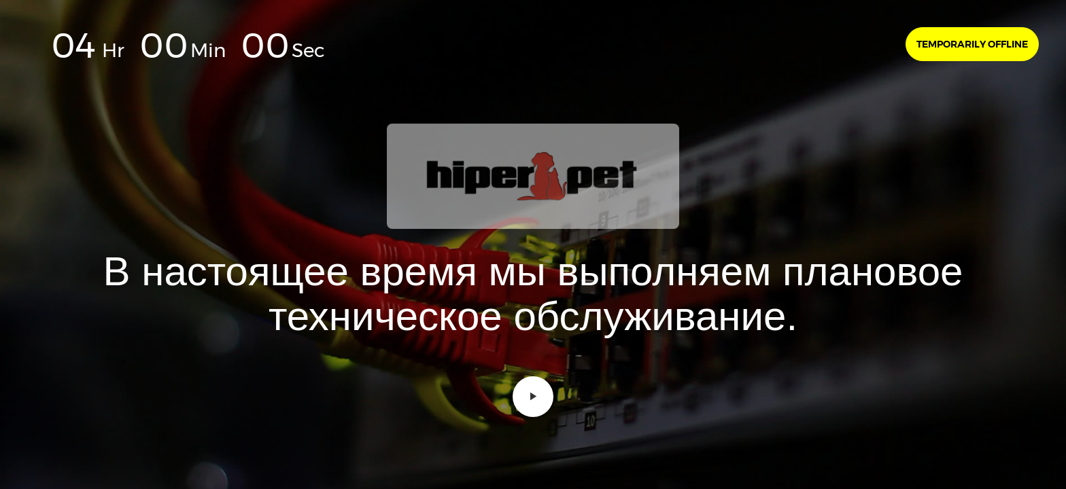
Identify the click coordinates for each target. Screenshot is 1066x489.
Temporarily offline (972, 44)
